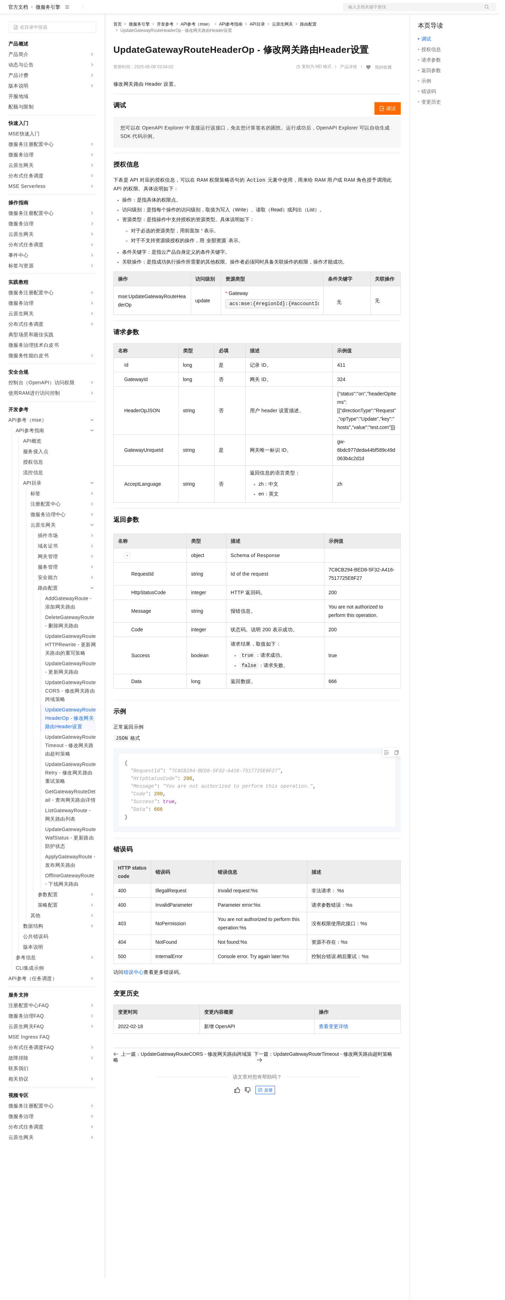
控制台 (442, 11)
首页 (117, 46)
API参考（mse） (196, 46)
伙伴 (190, 11)
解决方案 (112, 11)
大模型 (71, 11)
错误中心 (134, 997)
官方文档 (18, 29)
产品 (91, 11)
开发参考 (165, 46)
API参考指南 (231, 46)
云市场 (170, 11)
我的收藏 (383, 89)
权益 (134, 11)
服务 (206, 11)
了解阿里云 (230, 11)
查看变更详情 (333, 1051)
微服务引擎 (48, 29)
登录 (485, 11)
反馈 (265, 1115)
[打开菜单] (11, 11)
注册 (459, 11)
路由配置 (308, 46)
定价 (151, 11)
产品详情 (348, 89)
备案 (425, 11)
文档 (411, 11)
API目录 (257, 46)
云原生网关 (282, 46)
